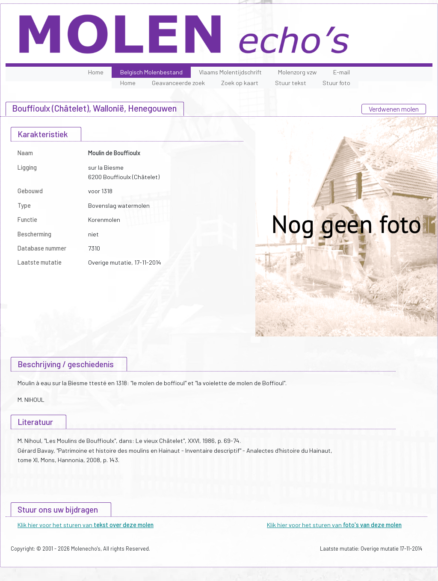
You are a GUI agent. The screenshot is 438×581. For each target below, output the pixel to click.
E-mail (341, 72)
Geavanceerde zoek (178, 82)
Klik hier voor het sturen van (86, 524)
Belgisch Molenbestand (151, 72)
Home (96, 72)
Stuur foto (336, 82)
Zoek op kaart (239, 82)
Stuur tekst (290, 82)
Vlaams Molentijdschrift (230, 72)
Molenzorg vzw (297, 72)
